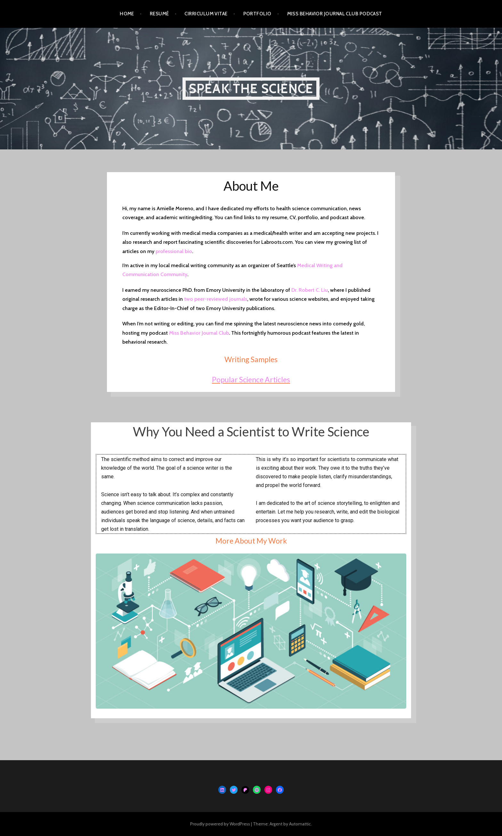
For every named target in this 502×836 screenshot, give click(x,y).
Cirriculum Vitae (205, 14)
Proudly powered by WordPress (220, 824)
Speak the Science (251, 88)
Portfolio (257, 14)
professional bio (174, 251)
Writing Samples (251, 359)
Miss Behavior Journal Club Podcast (334, 14)
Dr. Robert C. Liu (309, 290)
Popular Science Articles (251, 379)
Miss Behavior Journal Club (199, 333)
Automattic (300, 824)
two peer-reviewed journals (215, 299)
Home (127, 14)
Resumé (159, 14)
